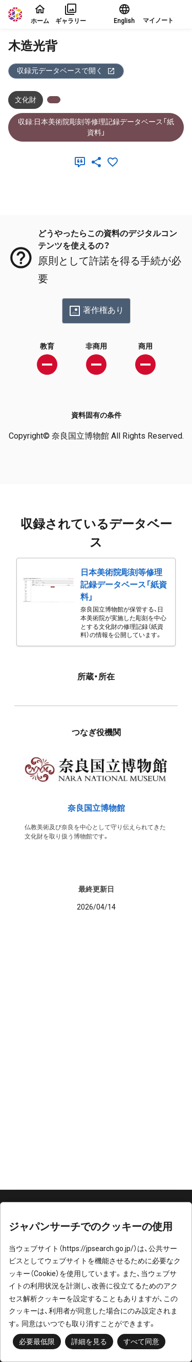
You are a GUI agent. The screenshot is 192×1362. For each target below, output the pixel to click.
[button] (163, 14)
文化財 (25, 100)
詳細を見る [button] (89, 1341)
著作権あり (96, 311)
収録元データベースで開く (66, 70)
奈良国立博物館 (96, 808)
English (124, 14)
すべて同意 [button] (141, 1341)
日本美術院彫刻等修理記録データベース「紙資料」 (123, 585)
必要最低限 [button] (37, 1341)
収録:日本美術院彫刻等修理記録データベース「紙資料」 (96, 127)
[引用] (82, 162)
